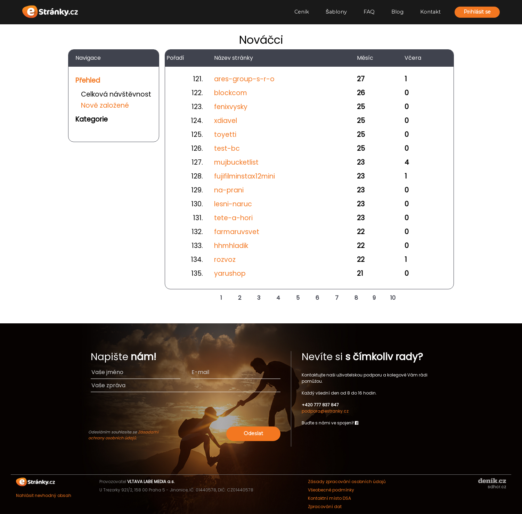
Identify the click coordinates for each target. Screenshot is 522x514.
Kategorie (91, 119)
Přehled (87, 80)
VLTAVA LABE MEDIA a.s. (151, 481)
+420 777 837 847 (320, 405)
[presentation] (227, 411)
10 (392, 298)
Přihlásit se (477, 12)
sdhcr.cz (497, 487)
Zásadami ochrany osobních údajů (123, 435)
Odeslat (253, 433)
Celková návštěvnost (116, 94)
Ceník (301, 12)
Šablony (336, 12)
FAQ (369, 12)
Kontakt (430, 12)
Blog (397, 12)
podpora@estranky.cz (325, 411)
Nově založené (105, 105)
